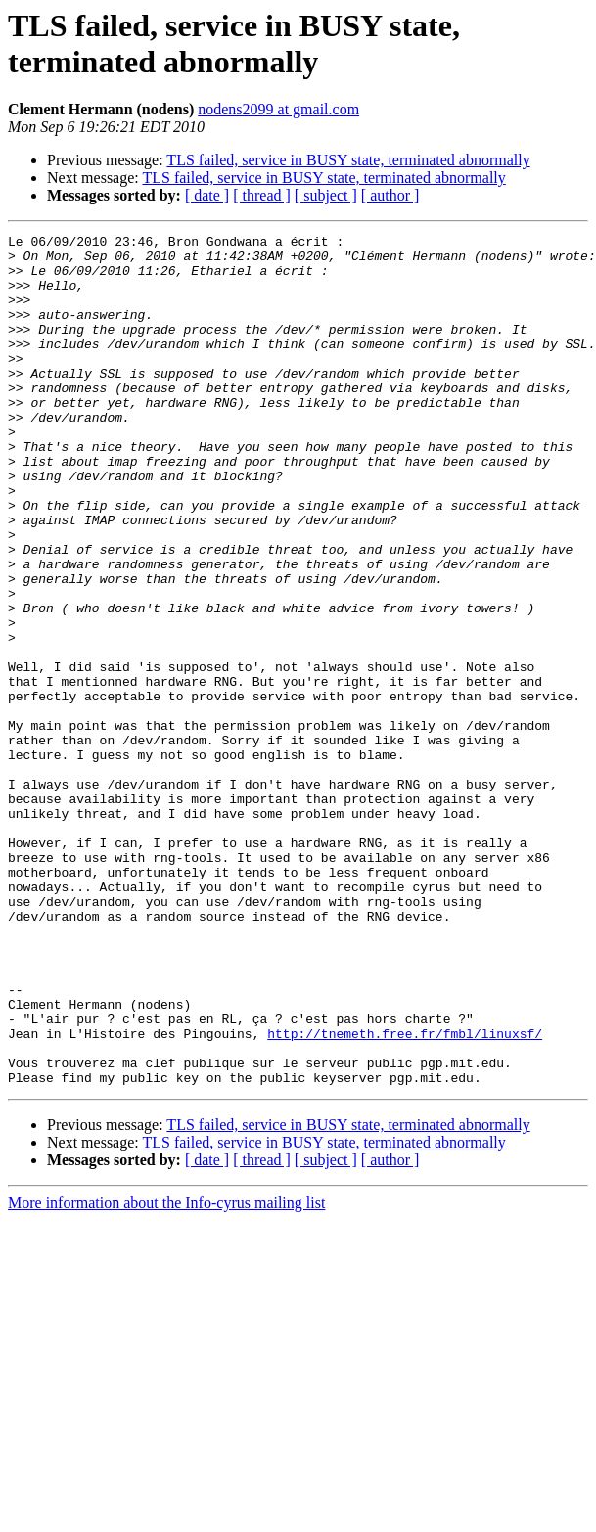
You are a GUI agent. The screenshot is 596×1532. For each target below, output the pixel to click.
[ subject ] (326, 195)
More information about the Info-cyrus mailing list (166, 1373)
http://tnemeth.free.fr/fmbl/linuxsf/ (404, 1194)
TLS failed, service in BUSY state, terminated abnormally (347, 160)
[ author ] (390, 195)
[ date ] (207, 195)
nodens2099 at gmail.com (278, 109)
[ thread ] (262, 195)
